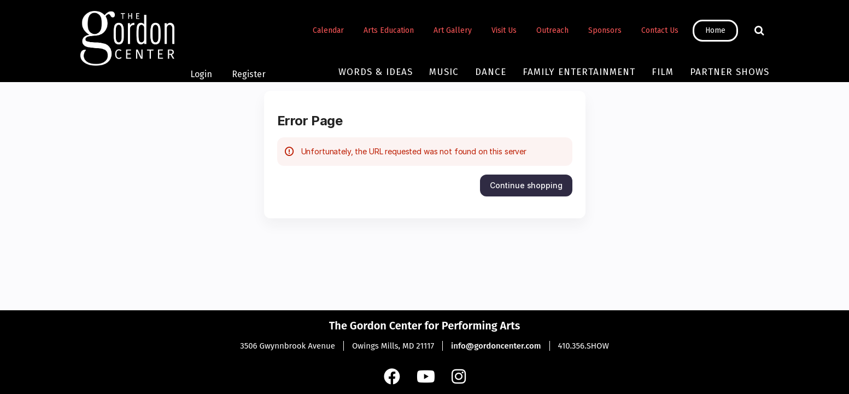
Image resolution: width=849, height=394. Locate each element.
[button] (526, 185)
